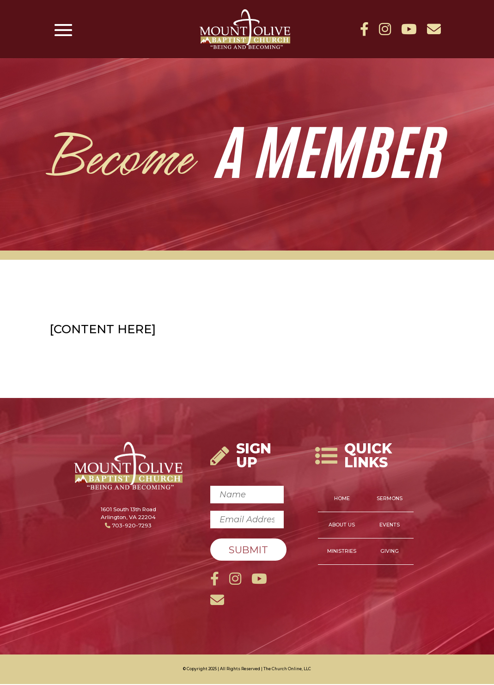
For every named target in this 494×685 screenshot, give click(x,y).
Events (389, 526)
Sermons (390, 499)
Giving (389, 552)
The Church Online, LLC (287, 669)
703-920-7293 (128, 526)
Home (342, 499)
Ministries (341, 552)
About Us (342, 526)
